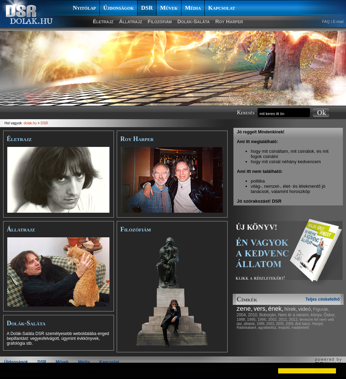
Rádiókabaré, (247, 327)
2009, (290, 324)
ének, (275, 308)
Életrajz (103, 21)
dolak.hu (30, 123)
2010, (253, 314)
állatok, (250, 323)
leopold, (284, 327)
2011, (283, 319)
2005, (280, 324)
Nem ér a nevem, (294, 314)
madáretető (300, 327)
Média (193, 8)
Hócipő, (318, 324)
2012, (294, 319)
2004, (242, 314)
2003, (270, 324)
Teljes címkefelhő (322, 299)
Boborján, (268, 314)
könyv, (317, 314)
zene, (244, 308)
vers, (260, 308)
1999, (261, 324)
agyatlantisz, (267, 327)
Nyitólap (84, 8)
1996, (262, 319)
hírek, (291, 309)
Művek (169, 8)
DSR (147, 8)
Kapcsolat (221, 8)
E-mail (338, 21)
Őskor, (329, 314)
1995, (252, 319)
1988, (241, 319)
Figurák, (321, 309)
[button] (11, 371)
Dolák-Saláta (193, 21)
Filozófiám (160, 21)
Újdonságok (118, 8)
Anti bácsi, (303, 324)
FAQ (326, 21)
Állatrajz (130, 21)
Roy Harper (229, 21)
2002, (273, 319)
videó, (305, 309)
